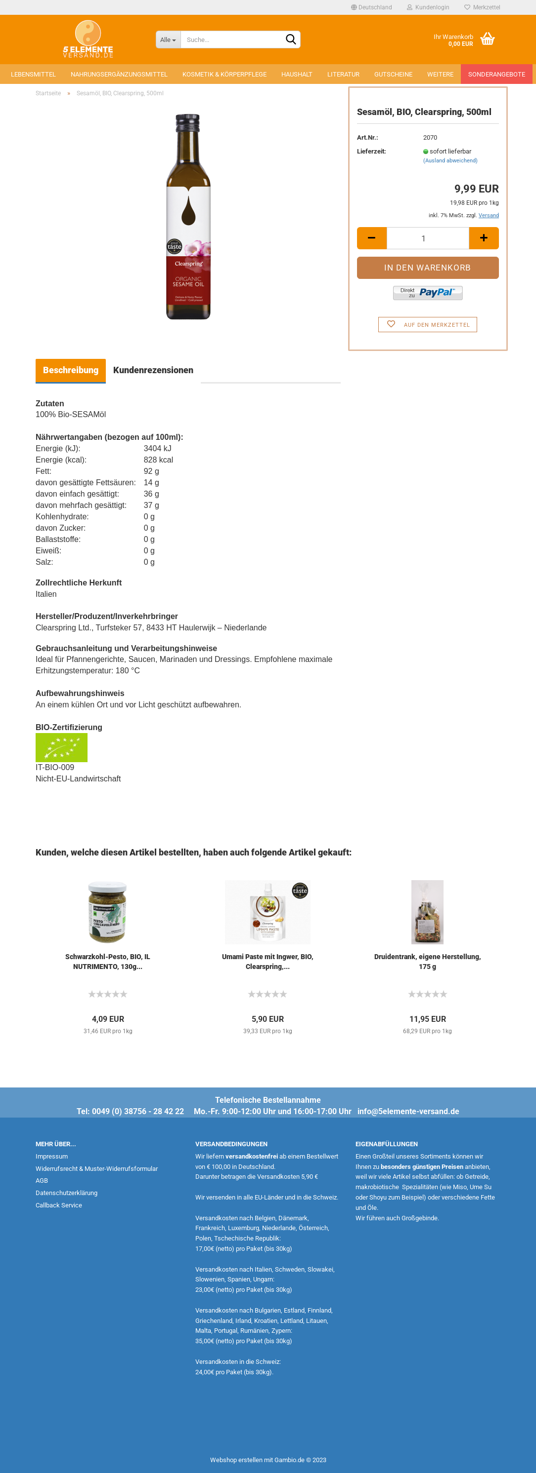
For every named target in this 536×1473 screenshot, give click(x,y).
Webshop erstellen (236, 1460)
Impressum (52, 1156)
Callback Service (59, 1205)
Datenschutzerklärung (66, 1193)
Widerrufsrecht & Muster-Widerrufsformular (97, 1168)
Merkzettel (482, 7)
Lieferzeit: (371, 151)
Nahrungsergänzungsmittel (119, 74)
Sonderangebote (496, 74)
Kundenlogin (428, 7)
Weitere (440, 74)
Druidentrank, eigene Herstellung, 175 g (427, 961)
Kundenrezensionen (153, 370)
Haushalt (297, 74)
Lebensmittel (33, 74)
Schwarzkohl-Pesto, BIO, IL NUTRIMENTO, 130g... (107, 961)
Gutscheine (393, 74)
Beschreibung (70, 370)
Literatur (343, 74)
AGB (42, 1180)
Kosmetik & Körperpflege (224, 74)
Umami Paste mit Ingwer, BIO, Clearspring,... (267, 961)
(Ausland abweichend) (450, 160)
